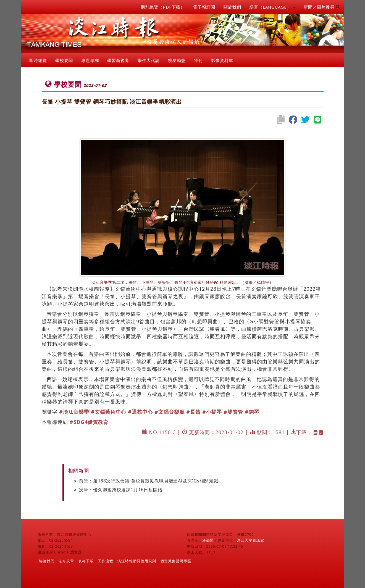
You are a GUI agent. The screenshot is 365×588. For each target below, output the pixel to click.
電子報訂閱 (204, 7)
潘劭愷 (208, 540)
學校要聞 (64, 60)
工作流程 (105, 560)
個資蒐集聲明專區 (175, 560)
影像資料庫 (222, 60)
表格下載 (86, 560)
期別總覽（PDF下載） (163, 7)
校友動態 (177, 60)
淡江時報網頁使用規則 (136, 560)
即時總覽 (38, 60)
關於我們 (232, 7)
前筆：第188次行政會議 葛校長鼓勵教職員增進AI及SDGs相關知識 (148, 481)
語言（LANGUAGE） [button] (272, 7)
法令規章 (66, 560)
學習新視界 (118, 60)
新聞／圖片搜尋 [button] (322, 7)
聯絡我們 (46, 560)
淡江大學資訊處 (250, 540)
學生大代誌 (149, 60)
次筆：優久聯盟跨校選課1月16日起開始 (120, 490)
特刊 (198, 60)
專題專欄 (90, 60)
